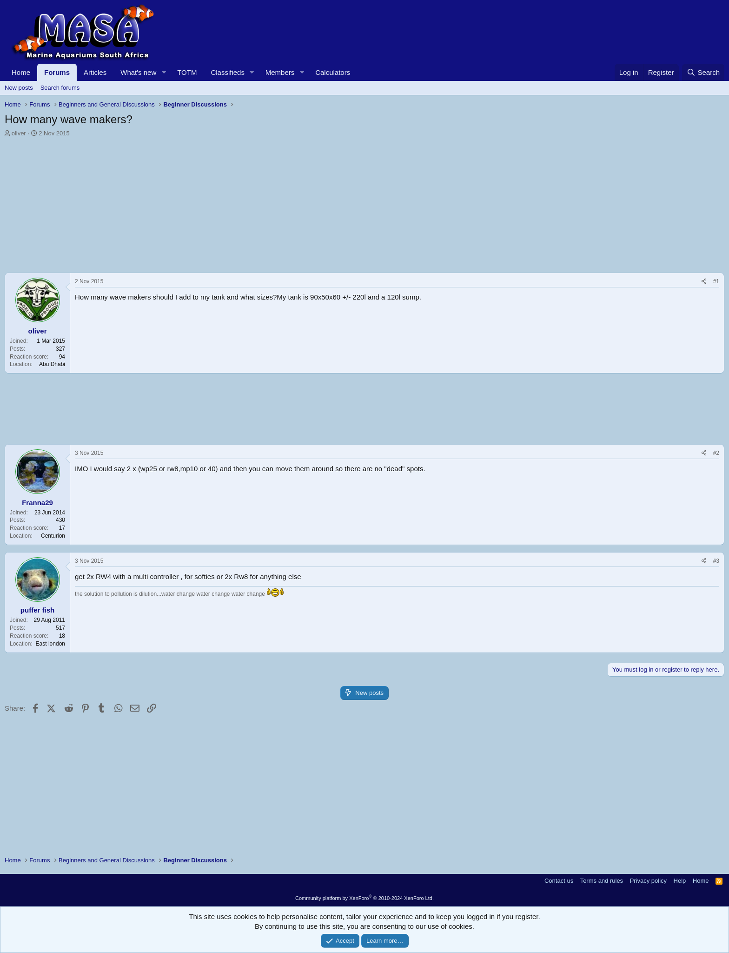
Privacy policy (648, 880)
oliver (19, 133)
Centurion (53, 536)
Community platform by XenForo (364, 898)
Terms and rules (601, 880)
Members (280, 72)
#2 (716, 453)
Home (21, 72)
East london (50, 643)
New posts (19, 87)
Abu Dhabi (52, 364)
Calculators (332, 72)
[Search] (703, 72)
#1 (716, 281)
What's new (138, 72)
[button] (163, 72)
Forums (57, 72)
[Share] (704, 281)
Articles (95, 72)
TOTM (187, 72)
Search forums (60, 87)
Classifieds (228, 72)
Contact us (558, 880)
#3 (716, 561)
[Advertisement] (284, 207)
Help (680, 880)
